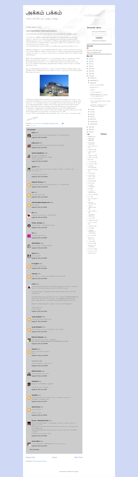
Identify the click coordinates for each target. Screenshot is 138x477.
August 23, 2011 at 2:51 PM (39, 217)
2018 (90, 61)
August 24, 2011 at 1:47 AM (39, 401)
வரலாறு (90, 241)
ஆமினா (34, 166)
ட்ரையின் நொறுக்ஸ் (91, 191)
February (93, 121)
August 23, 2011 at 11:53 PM (40, 355)
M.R (33, 212)
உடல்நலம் (91, 161)
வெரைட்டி (91, 248)
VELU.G (34, 253)
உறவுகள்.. (91, 163)
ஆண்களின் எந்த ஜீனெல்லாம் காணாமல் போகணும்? (98, 105)
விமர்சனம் (91, 243)
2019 (90, 59)
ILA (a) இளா (35, 263)
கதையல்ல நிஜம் (93, 169)
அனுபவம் (91, 155)
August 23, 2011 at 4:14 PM (39, 248)
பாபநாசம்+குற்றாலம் (96, 92)
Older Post (78, 457)
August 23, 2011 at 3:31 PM (39, 227)
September (93, 80)
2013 (90, 71)
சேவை (90, 183)
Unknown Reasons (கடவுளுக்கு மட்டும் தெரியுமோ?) (98, 95)
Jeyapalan (35, 395)
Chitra (33, 132)
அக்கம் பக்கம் (44, 12)
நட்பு (89, 196)
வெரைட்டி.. (91, 251)
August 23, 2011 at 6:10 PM (39, 278)
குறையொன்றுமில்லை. (38, 153)
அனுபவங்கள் (92, 151)
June (91, 112)
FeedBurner (103, 40)
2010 (90, 127)
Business (90, 136)
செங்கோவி (35, 381)
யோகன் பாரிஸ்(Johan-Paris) (40, 420)
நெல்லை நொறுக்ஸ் (91, 203)
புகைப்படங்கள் (92, 222)
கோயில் (90, 173)
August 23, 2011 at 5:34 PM (39, 258)
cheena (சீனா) (36, 441)
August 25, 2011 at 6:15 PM (39, 435)
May (91, 114)
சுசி (32, 233)
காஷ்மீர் (92, 90)
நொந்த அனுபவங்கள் (92, 206)
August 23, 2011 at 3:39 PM (39, 238)
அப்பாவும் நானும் (91, 143)
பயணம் (90, 218)
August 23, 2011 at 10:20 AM (40, 161)
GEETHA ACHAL (36, 371)
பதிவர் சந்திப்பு (92, 211)
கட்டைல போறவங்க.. (96, 98)
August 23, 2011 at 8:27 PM (39, 331)
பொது (90, 228)
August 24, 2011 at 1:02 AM (39, 376)
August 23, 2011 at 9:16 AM (39, 137)
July (91, 109)
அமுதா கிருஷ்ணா (37, 316)
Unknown (34, 273)
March (92, 119)
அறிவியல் (91, 149)
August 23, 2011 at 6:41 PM (39, 311)
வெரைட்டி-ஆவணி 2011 (97, 85)
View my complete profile (94, 52)
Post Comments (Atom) (40, 461)
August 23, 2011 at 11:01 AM (40, 197)
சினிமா (90, 178)
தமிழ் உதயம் (35, 143)
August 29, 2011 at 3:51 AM (39, 446)
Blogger (76, 471)
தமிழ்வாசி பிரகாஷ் (37, 182)
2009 (90, 129)
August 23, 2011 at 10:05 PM (40, 343)
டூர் (89, 188)
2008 (90, 132)
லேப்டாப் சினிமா (91, 238)
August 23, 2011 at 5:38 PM (39, 268)
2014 (90, 68)
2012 (90, 73)
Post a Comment (34, 449)
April (91, 116)
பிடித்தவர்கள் (92, 220)
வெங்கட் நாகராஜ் (36, 223)
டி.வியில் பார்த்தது (90, 185)
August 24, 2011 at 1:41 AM (39, 389)
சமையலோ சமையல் (91, 175)
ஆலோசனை (91, 157)
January (92, 124)
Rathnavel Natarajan (38, 337)
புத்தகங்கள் (91, 226)
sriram (33, 284)
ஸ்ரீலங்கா (90, 253)
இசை (89, 159)
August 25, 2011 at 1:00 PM (39, 415)
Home (54, 457)
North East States (91, 139)
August (92, 83)
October (92, 78)
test (33, 192)
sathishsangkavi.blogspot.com (41, 202)
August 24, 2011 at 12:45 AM (40, 365)
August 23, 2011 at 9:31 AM (39, 147)
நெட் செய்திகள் (92, 198)
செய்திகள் (91, 181)
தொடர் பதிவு (92, 194)
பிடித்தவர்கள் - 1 (94, 87)
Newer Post (30, 457)
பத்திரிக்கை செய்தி (91, 215)
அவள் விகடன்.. (92, 146)
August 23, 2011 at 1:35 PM (39, 207)
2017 (90, 63)
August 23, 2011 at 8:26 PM (39, 321)
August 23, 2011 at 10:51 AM (40, 187)
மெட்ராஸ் (33, 125)
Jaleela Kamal (36, 407)
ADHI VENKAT (36, 243)
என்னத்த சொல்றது (91, 166)
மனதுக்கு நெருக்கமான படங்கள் (92, 232)
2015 (90, 66)
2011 (90, 76)
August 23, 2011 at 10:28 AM (40, 176)
